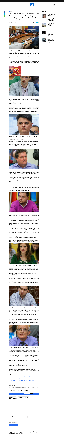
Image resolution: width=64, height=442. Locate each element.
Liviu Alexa (11, 22)
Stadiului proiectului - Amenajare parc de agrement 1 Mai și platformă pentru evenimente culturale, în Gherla (51, 25)
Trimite (31, 393)
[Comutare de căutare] (54, 5)
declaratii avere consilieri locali (23, 397)
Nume (10, 410)
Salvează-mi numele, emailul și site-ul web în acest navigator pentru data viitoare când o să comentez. (24, 421)
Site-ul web (11, 416)
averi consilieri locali (12, 397)
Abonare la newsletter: (19, 393)
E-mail (10, 413)
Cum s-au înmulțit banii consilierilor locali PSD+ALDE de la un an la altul (21, 380)
